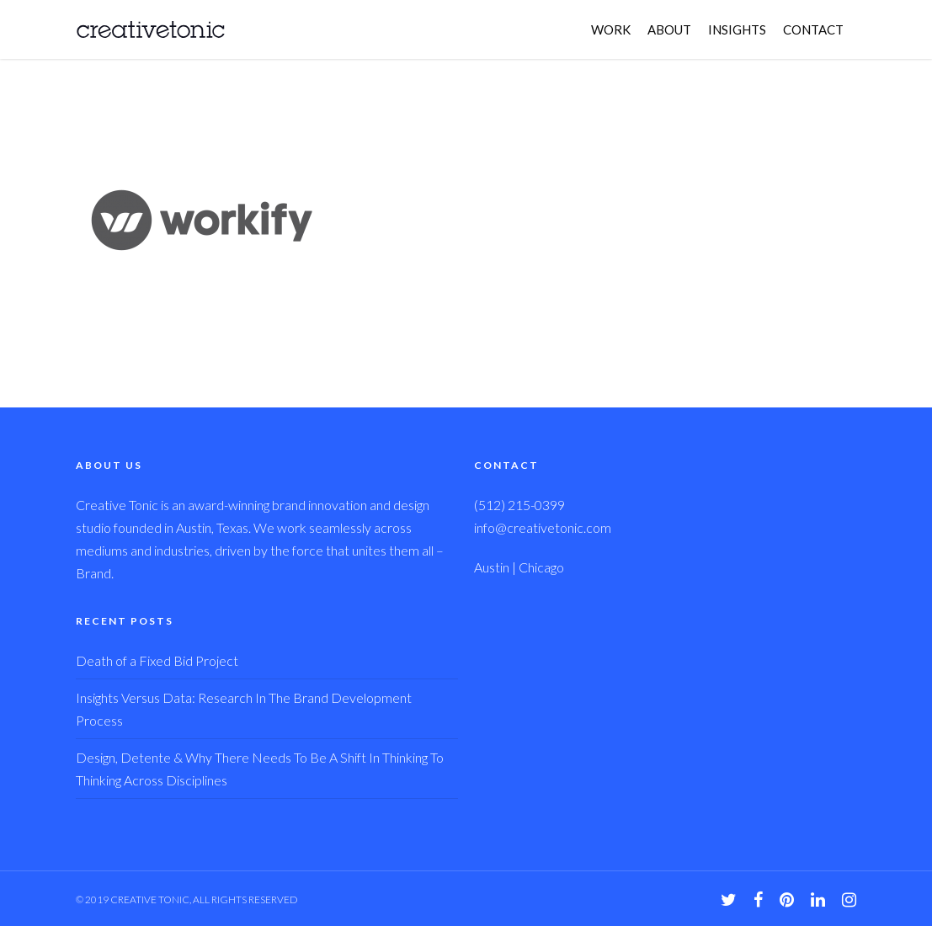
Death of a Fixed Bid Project (157, 660)
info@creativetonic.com (542, 527)
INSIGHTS (737, 29)
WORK (611, 29)
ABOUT (669, 29)
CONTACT (813, 29)
